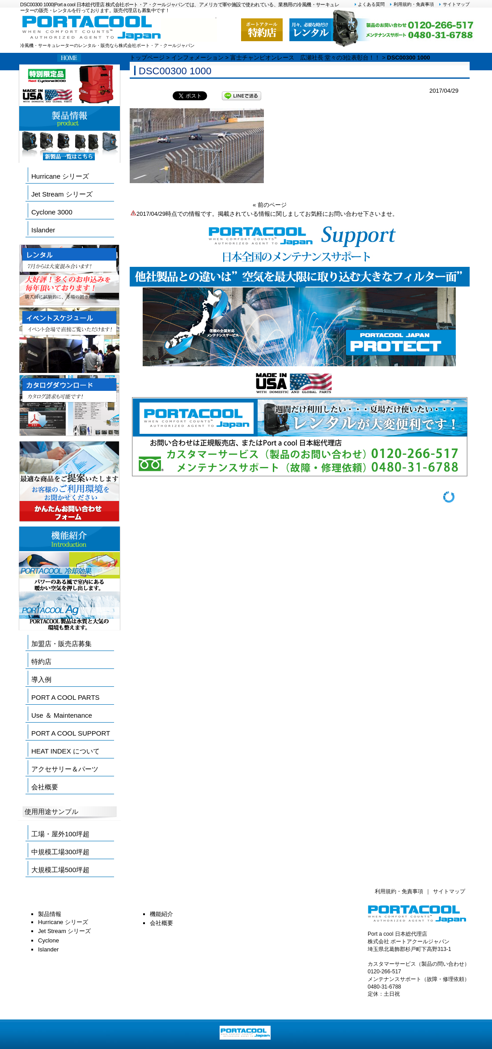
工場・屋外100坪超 (60, 834)
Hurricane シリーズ (60, 176)
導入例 (41, 679)
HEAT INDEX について (65, 751)
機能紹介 (161, 914)
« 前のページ (270, 204)
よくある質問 (369, 4)
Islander (43, 230)
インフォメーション (197, 57)
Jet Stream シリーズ (62, 194)
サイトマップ (454, 4)
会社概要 (44, 787)
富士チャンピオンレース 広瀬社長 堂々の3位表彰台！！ (305, 57)
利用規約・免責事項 (411, 4)
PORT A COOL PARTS (65, 697)
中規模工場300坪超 (60, 852)
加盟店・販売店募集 (61, 643)
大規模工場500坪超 (60, 869)
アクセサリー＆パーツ (64, 769)
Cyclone (48, 940)
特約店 (41, 661)
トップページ (147, 57)
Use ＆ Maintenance (61, 715)
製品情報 (49, 914)
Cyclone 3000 (51, 212)
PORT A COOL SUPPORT (70, 733)
